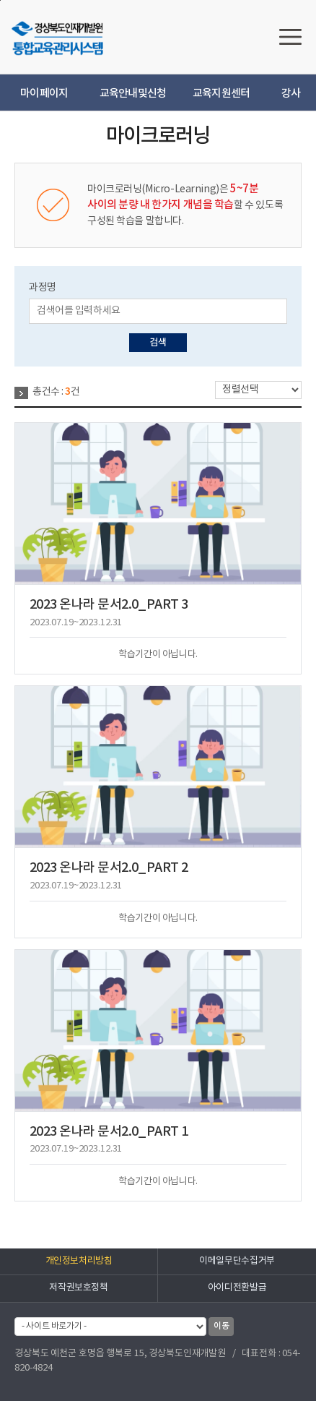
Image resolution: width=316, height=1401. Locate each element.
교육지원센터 (221, 93)
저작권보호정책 (78, 1287)
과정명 (42, 288)
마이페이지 (44, 93)
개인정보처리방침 (79, 1261)
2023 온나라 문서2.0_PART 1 (109, 1131)
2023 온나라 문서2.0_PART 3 (109, 604)
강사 (291, 93)
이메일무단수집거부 (237, 1261)
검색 (157, 342)
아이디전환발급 (237, 1287)
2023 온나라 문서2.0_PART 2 (109, 867)
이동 (221, 1326)
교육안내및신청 (133, 93)
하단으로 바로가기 (0, 0)
